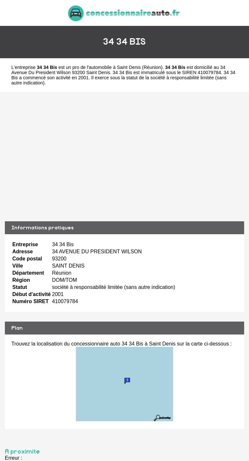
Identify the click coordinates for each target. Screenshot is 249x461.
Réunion (152, 67)
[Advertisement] (124, 156)
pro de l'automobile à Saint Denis (106, 67)
